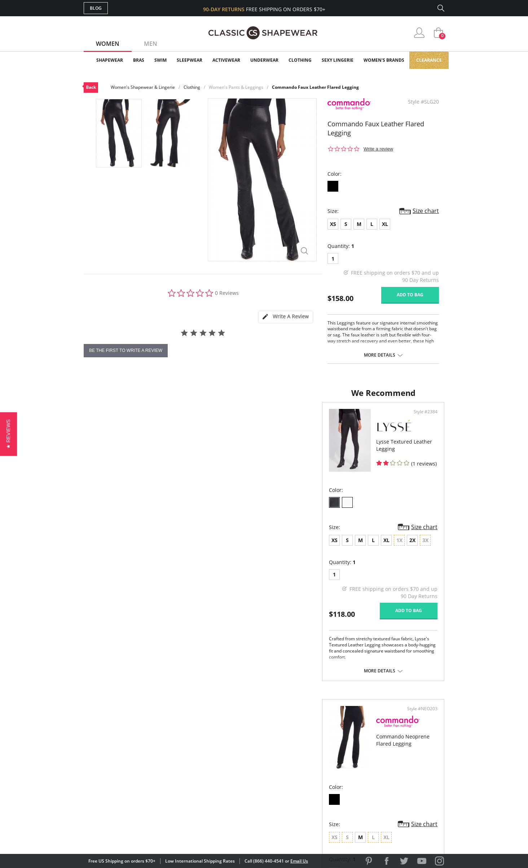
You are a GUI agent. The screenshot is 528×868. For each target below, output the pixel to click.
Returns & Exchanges (235, 784)
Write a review (378, 149)
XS (333, 224)
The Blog (312, 772)
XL (385, 224)
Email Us (299, 861)
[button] (8, 434)
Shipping (217, 772)
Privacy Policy (319, 784)
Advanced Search (229, 737)
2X (174, 547)
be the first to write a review (125, 350)
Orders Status (225, 760)
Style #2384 (242, 419)
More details (379, 355)
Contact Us (221, 795)
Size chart (426, 211)
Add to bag (410, 295)
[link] (377, 820)
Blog (96, 8)
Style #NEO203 (420, 419)
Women (107, 44)
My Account (222, 749)
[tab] (285, 317)
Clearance (429, 60)
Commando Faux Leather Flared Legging (315, 87)
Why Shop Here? (321, 737)
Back (91, 87)
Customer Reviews (325, 749)
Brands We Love (321, 760)
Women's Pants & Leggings (236, 87)
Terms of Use (140, 835)
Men (150, 44)
